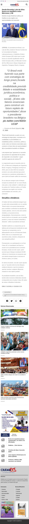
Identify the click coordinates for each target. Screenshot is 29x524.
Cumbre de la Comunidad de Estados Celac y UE (14, 295)
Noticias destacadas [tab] (5, 435)
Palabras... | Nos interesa (15, 445)
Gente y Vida (5, 499)
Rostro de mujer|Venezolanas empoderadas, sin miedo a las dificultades (16, 440)
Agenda (18, 495)
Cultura (3, 495)
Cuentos (18, 491)
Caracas (4, 489)
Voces (3, 497)
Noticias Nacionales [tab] (14, 435)
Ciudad (17, 497)
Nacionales (4, 491)
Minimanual (19, 493)
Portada (18, 489)
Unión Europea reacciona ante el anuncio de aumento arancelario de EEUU (12, 398)
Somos (17, 499)
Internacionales (5, 493)
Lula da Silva (7, 292)
